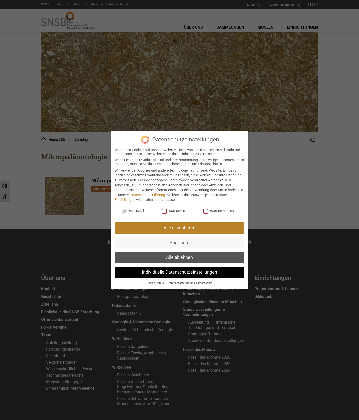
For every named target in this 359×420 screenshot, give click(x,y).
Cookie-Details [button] (156, 280)
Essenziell (133, 208)
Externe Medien (218, 208)
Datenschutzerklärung (148, 192)
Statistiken (173, 208)
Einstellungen (125, 197)
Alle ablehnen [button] (179, 254)
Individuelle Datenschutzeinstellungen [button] (179, 269)
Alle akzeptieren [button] (179, 225)
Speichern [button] (179, 239)
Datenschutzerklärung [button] (182, 280)
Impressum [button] (205, 280)
